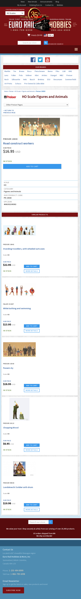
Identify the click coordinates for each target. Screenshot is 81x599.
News (23, 2)
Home (6, 91)
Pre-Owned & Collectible (34, 83)
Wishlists (60, 5)
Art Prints (8, 83)
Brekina (41, 79)
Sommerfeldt (70, 79)
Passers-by (8, 368)
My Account (21, 5)
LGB (64, 71)
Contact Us (49, 5)
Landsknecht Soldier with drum (18, 487)
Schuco (18, 83)
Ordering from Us (35, 5)
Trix (14, 71)
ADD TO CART (31, 266)
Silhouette (16, 79)
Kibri (37, 75)
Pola (21, 75)
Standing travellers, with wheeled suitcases (24, 248)
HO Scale (18, 91)
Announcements (46, 2)
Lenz (6, 75)
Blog (57, 2)
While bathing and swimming (17, 308)
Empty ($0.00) (36, 35)
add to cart (32, 166)
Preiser (69, 75)
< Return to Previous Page (9, 111)
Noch (6, 79)
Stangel (53, 75)
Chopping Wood (10, 427)
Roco (29, 71)
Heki (25, 79)
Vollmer (29, 75)
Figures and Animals (28, 91)
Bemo (50, 71)
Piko (57, 71)
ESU (48, 79)
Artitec (44, 75)
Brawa (21, 71)
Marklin (7, 71)
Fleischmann (40, 71)
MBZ (61, 75)
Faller (13, 75)
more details (32, 271)
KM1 (70, 71)
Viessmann (57, 79)
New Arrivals (32, 2)
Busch (32, 79)
